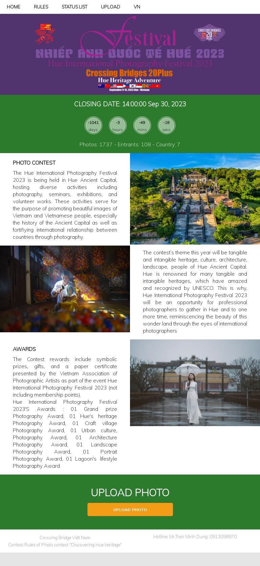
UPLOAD (110, 6)
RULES (41, 6)
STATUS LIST (74, 6)
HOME (13, 6)
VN (137, 6)
